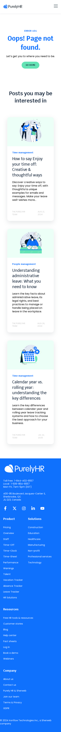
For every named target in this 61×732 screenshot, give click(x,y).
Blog (5, 629)
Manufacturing (36, 545)
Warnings (8, 568)
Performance (10, 562)
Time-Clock (10, 550)
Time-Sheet (10, 556)
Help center (9, 635)
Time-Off (8, 545)
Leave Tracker (11, 591)
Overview (8, 533)
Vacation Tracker (13, 580)
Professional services (40, 556)
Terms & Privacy (12, 702)
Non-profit (34, 550)
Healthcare (34, 539)
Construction (35, 527)
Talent (7, 574)
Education (33, 533)
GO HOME (30, 65)
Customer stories (13, 623)
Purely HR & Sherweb (14, 690)
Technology (34, 562)
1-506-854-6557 (20, 483)
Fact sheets (10, 641)
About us (8, 679)
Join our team (11, 696)
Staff (6, 539)
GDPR (6, 708)
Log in (6, 647)
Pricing (7, 527)
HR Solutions (10, 597)
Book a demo (10, 653)
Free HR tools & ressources (18, 618)
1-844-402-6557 (24, 480)
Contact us (9, 685)
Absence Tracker (12, 586)
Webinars (8, 658)
